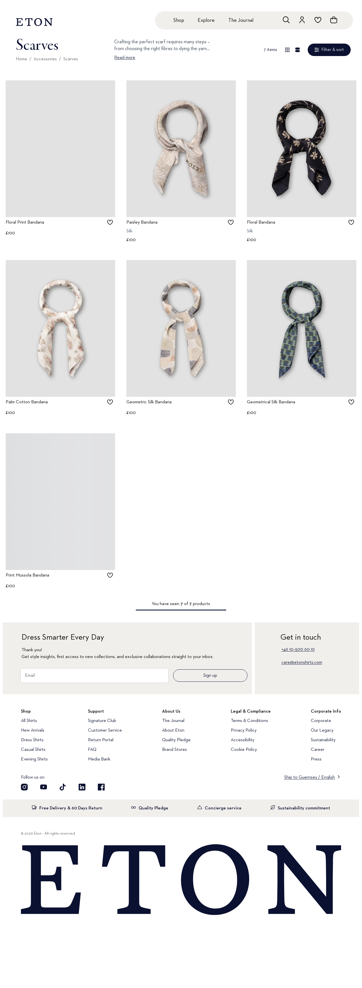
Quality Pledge (176, 740)
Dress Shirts (32, 740)
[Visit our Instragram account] (24, 787)
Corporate (321, 721)
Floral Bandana (261, 222)
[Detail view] (297, 50)
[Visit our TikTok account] (62, 787)
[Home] (181, 880)
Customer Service (105, 730)
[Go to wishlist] (317, 19)
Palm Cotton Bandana (27, 402)
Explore (206, 20)
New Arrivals (32, 730)
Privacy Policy (244, 730)
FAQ (92, 749)
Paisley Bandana (142, 222)
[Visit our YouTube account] (43, 787)
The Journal (240, 20)
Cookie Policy (244, 749)
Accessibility (242, 740)
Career (317, 749)
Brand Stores (174, 749)
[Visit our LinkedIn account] (82, 787)
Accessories (45, 59)
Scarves (70, 59)
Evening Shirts (34, 759)
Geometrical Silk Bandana (271, 402)
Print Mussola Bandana (27, 575)
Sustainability (323, 740)
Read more (124, 57)
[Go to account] (302, 19)
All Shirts (29, 721)
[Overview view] (287, 50)
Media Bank (99, 759)
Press (316, 759)
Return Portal (100, 740)
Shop (178, 20)
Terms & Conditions (249, 721)
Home (21, 59)
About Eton (173, 730)
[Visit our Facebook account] (101, 787)
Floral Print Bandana (25, 222)
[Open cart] (333, 19)
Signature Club (102, 721)
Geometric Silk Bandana (149, 402)
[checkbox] (110, 222)
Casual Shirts (33, 749)
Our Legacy (322, 730)
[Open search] (286, 19)
